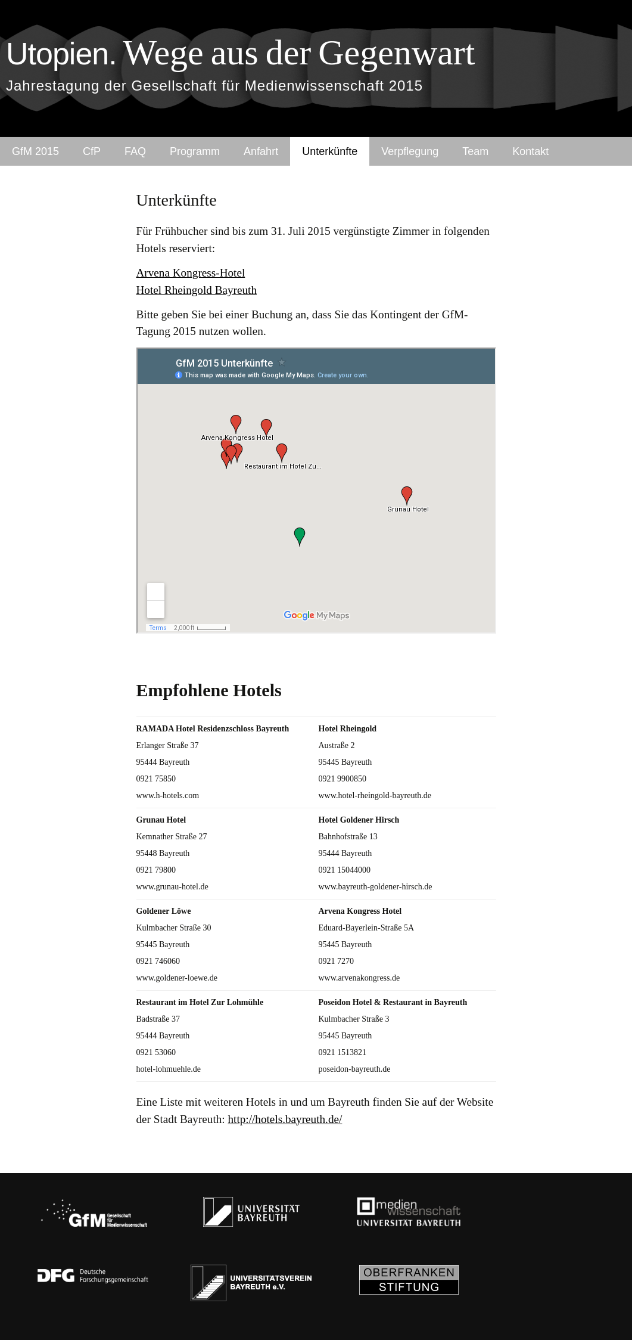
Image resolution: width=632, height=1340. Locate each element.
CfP (92, 151)
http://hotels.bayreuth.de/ (285, 1119)
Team (475, 151)
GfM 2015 (35, 151)
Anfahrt (261, 151)
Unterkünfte (329, 151)
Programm (195, 151)
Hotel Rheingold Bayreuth (196, 290)
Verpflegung (409, 151)
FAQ (135, 151)
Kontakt (530, 151)
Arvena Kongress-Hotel (190, 272)
